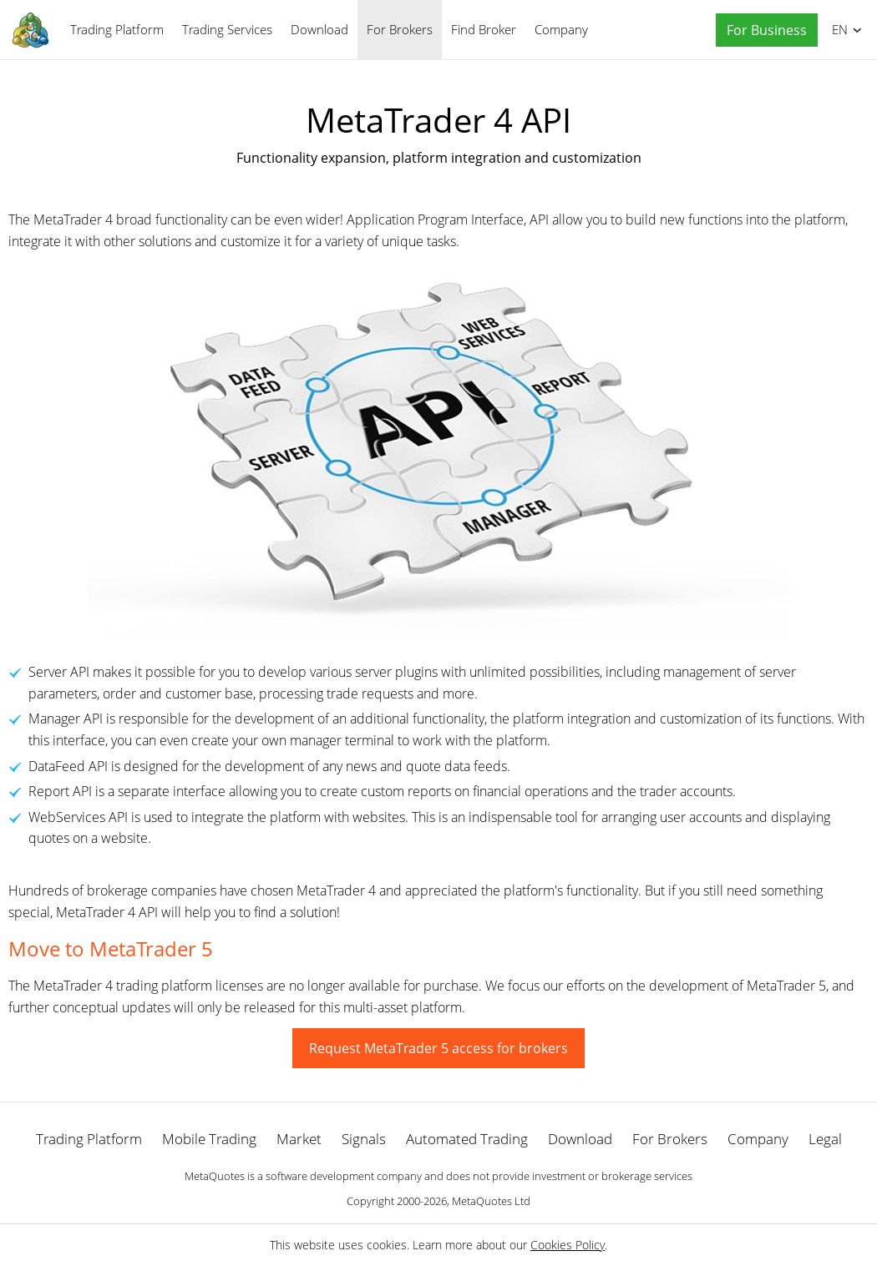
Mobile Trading (209, 1138)
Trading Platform (117, 29)
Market (299, 1138)
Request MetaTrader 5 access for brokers (438, 1048)
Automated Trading (467, 1138)
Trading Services (227, 29)
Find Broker (483, 29)
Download (319, 29)
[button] (762, 30)
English (837, 29)
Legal (825, 1138)
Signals (364, 1138)
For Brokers (400, 29)
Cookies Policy (567, 1245)
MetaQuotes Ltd (491, 1200)
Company (561, 29)
